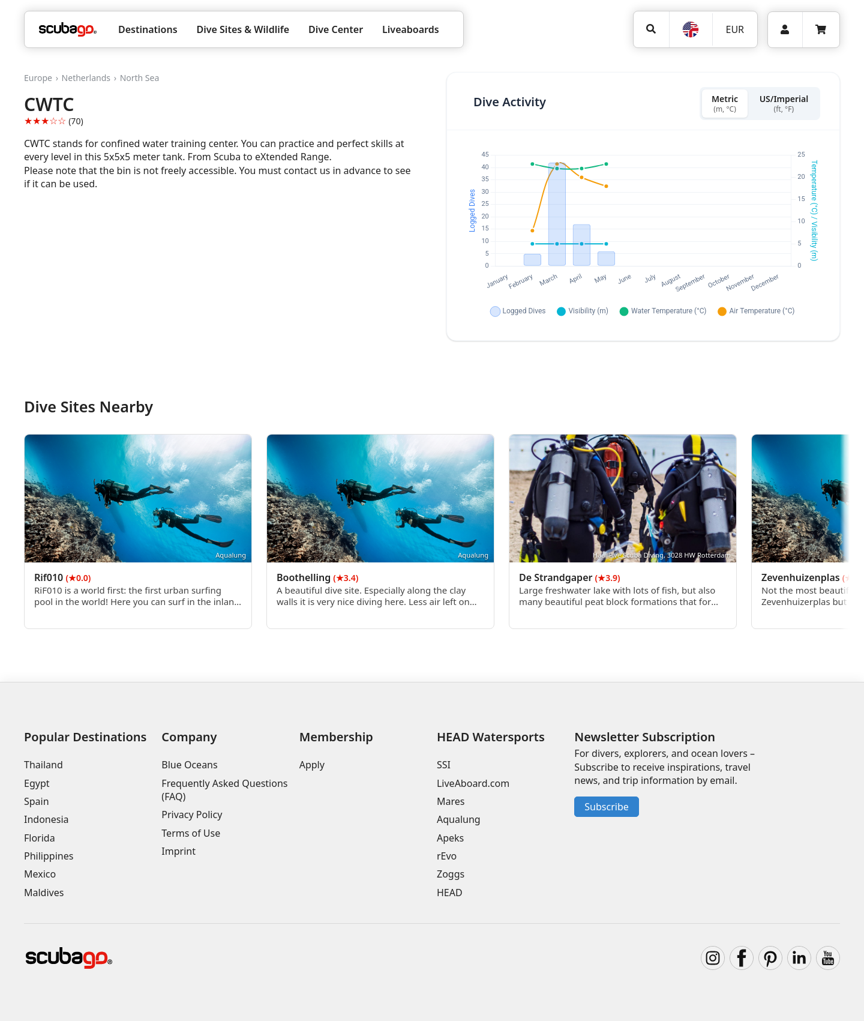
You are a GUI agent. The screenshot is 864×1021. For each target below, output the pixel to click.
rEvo (447, 856)
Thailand (43, 764)
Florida (39, 838)
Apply (312, 764)
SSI (444, 764)
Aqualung (459, 819)
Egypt (37, 783)
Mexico (40, 874)
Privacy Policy (191, 814)
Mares (450, 801)
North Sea (140, 77)
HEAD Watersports (491, 737)
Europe (38, 77)
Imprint (178, 851)
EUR (734, 29)
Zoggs (450, 874)
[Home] (68, 29)
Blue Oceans (189, 764)
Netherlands (86, 77)
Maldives (44, 892)
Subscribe (606, 806)
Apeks (450, 838)
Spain (36, 801)
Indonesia (46, 819)
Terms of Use (190, 833)
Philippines (48, 856)
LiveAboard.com (473, 783)
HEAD (450, 892)
